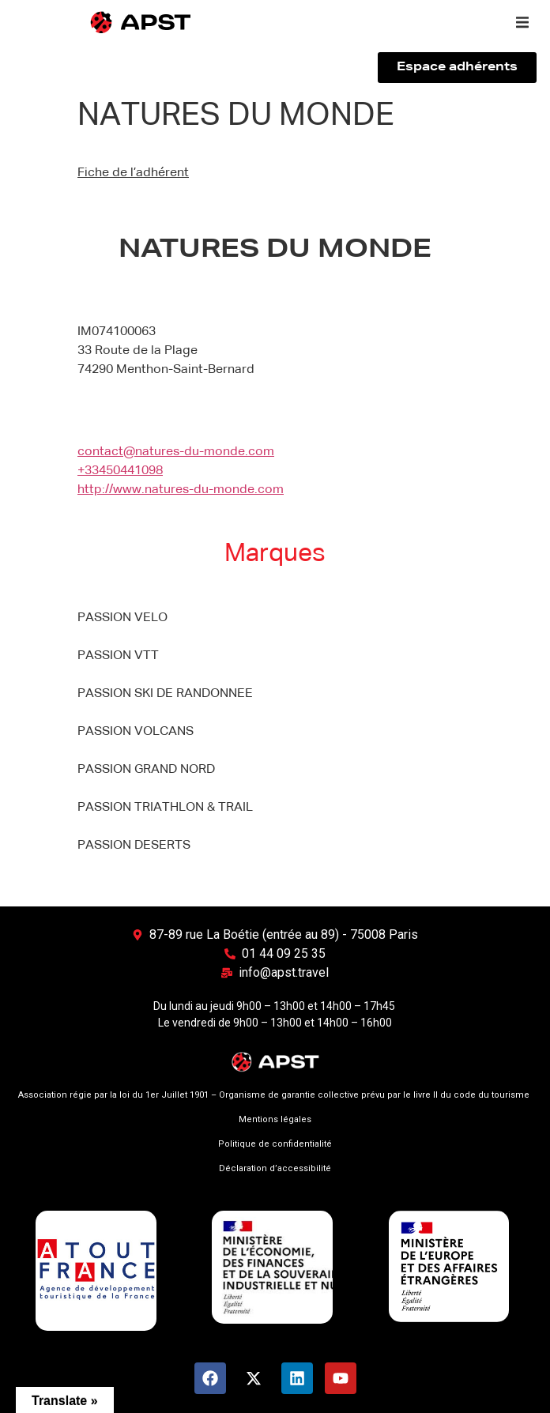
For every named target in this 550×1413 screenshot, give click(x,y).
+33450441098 (120, 471)
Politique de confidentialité (275, 1144)
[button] (522, 22)
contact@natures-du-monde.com (175, 452)
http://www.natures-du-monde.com (180, 490)
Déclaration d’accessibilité (275, 1168)
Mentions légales (275, 1119)
